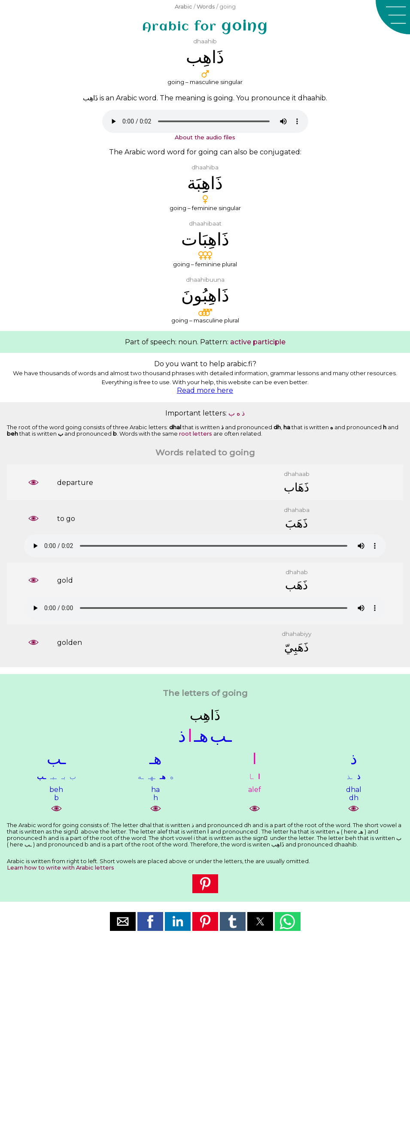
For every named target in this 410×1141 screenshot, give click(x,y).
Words (206, 6)
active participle (257, 342)
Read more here (205, 390)
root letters (195, 434)
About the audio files (205, 137)
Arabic (183, 6)
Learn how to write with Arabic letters (60, 867)
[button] (393, 17)
